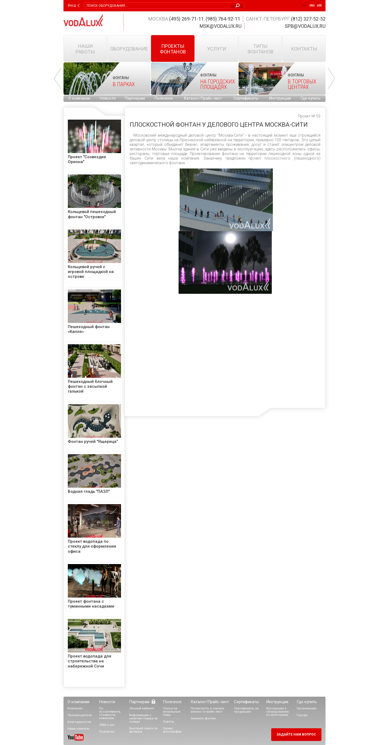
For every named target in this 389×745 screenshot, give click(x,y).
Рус (305, 5)
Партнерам (135, 98)
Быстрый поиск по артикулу (143, 730)
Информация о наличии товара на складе (143, 718)
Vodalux (83, 20)
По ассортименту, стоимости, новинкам (110, 713)
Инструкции (280, 98)
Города (302, 715)
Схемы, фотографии (172, 730)
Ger (319, 5)
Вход (72, 5)
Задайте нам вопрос (296, 734)
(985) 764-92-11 (223, 19)
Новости (108, 98)
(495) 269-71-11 (186, 19)
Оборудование (129, 49)
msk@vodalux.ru (221, 26)
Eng (312, 5)
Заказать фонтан (203, 718)
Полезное (163, 98)
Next (331, 78)
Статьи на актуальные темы (171, 712)
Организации (306, 708)
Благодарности (79, 722)
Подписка (106, 731)
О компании (79, 98)
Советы (168, 721)
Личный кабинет (141, 708)
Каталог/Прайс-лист (203, 98)
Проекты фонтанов (173, 49)
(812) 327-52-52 (308, 19)
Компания (75, 708)
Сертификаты (246, 98)
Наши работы (85, 49)
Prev (57, 78)
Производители (80, 715)
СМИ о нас (107, 725)
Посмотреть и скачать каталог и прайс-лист (207, 710)
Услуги (216, 49)
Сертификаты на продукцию (246, 710)
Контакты (304, 49)
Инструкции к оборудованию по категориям (277, 712)
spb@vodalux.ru (305, 26)
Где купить (310, 98)
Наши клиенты (78, 728)
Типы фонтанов (260, 49)
